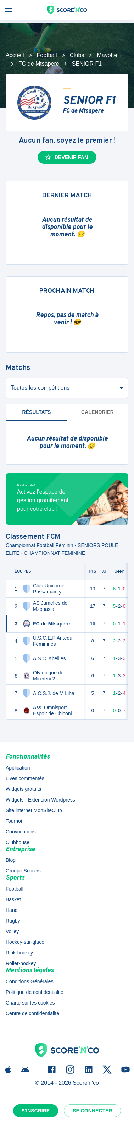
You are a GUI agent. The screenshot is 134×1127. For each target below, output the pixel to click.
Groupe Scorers (23, 871)
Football (47, 55)
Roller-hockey (21, 963)
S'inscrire (36, 1111)
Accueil (15, 55)
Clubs (77, 55)
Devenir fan (66, 157)
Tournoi (14, 821)
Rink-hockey (19, 953)
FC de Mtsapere (38, 64)
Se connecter (92, 1111)
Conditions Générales (30, 981)
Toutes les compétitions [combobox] (40, 388)
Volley (12, 931)
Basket (13, 899)
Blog (11, 860)
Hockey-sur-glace (25, 942)
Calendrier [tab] (97, 412)
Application (18, 768)
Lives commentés (25, 778)
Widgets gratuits (23, 789)
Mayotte (107, 55)
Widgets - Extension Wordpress (40, 800)
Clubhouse (17, 842)
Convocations (21, 832)
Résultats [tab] (36, 412)
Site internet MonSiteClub (34, 810)
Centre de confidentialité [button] (32, 1013)
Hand (11, 910)
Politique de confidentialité (34, 992)
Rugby (13, 921)
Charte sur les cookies (30, 1003)
